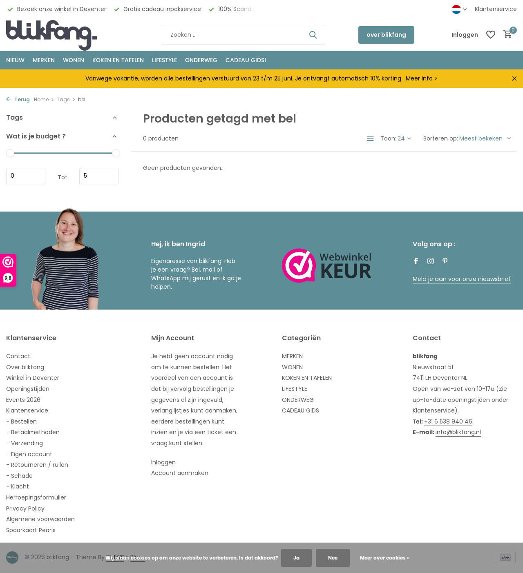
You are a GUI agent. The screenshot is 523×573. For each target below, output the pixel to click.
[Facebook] (416, 262)
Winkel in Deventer (32, 378)
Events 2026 (23, 400)
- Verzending (24, 443)
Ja (296, 557)
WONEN (73, 60)
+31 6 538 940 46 (448, 421)
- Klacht (17, 486)
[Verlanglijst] (490, 34)
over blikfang (386, 35)
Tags (66, 99)
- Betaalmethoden (33, 432)
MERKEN (44, 60)
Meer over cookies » (385, 557)
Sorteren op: (440, 138)
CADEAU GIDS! (246, 60)
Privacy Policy (25, 508)
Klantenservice (496, 9)
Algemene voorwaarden (40, 519)
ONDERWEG (201, 60)
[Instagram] (430, 262)
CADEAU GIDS (300, 410)
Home (44, 99)
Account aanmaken (179, 473)
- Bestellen (21, 421)
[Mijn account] (464, 35)
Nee (332, 557)
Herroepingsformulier (36, 497)
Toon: (388, 138)
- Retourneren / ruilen (37, 465)
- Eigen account (29, 454)
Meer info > (422, 78)
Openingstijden (27, 389)
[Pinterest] (445, 262)
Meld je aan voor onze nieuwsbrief (461, 279)
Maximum (98, 176)
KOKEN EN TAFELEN (118, 60)
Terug (18, 99)
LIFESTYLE (294, 389)
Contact (18, 356)
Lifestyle (164, 60)
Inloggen (163, 462)
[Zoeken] (243, 35)
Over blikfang (25, 367)
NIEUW (15, 60)
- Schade (19, 476)
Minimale (25, 176)
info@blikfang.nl (458, 432)
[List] (370, 139)
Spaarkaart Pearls (31, 530)
